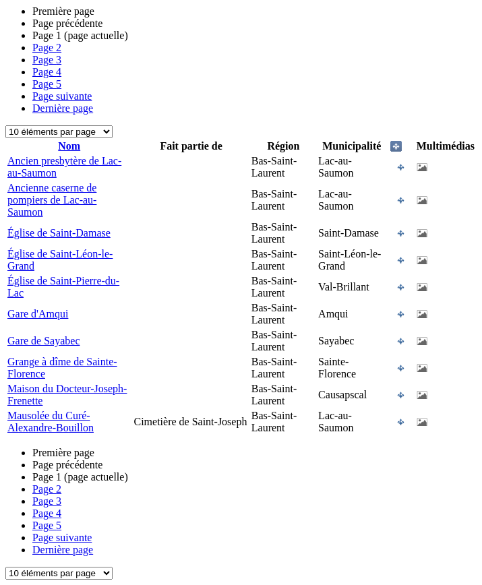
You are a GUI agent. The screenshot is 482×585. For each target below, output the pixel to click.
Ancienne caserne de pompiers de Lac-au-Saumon (51, 200)
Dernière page (62, 108)
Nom (69, 146)
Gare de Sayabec (43, 340)
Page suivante (62, 96)
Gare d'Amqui (37, 313)
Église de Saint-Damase (59, 233)
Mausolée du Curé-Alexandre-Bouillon (50, 421)
